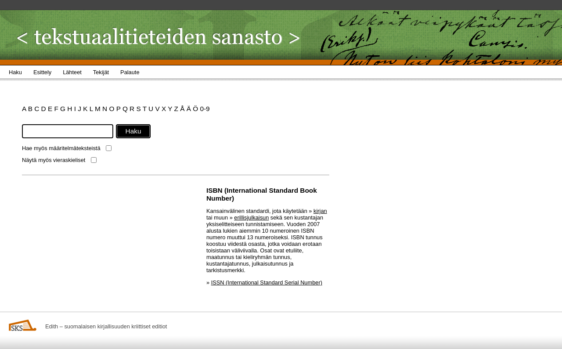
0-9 (204, 108)
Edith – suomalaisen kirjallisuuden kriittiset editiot (106, 326)
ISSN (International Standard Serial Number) (266, 282)
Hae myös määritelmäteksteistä (61, 148)
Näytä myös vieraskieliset (53, 160)
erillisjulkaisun (251, 217)
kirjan (320, 211)
